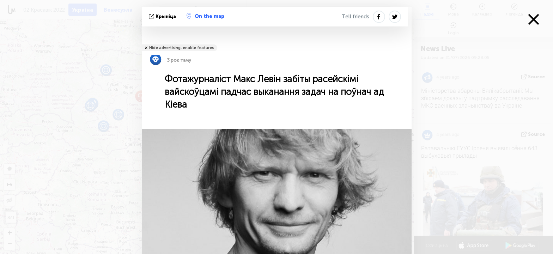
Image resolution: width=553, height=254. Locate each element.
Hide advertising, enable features (181, 48)
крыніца (163, 16)
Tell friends (355, 16)
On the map (205, 16)
